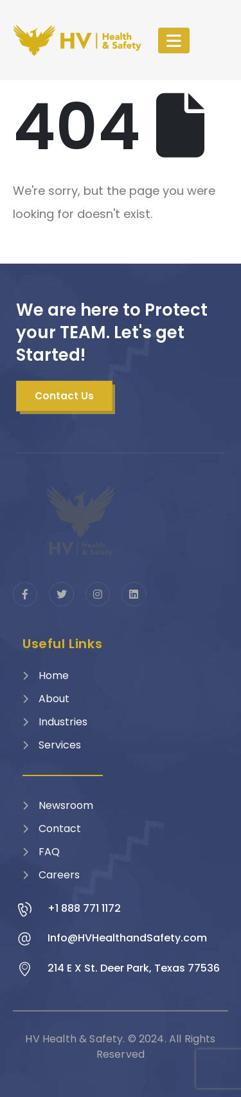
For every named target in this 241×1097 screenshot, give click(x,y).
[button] (64, 396)
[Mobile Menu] (174, 40)
